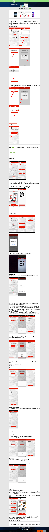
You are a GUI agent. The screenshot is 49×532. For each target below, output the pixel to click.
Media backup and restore (13, 152)
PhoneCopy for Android (14, 147)
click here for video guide (21, 12)
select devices (29, 8)
